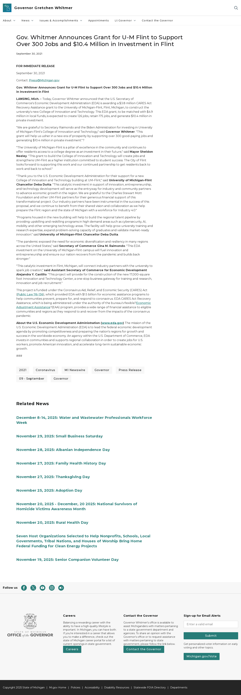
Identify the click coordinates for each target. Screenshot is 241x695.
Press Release (130, 370)
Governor (102, 370)
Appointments (98, 20)
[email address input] (211, 624)
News (29, 21)
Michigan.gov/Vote (202, 656)
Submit (211, 635)
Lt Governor (127, 21)
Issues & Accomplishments (62, 21)
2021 (22, 370)
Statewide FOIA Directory (150, 687)
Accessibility (92, 687)
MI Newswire (74, 370)
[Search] (236, 8)
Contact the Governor (157, 20)
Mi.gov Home (57, 687)
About (11, 21)
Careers (72, 649)
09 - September (31, 378)
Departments (178, 687)
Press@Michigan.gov (44, 80)
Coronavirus (45, 370)
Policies (75, 687)
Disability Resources (116, 687)
